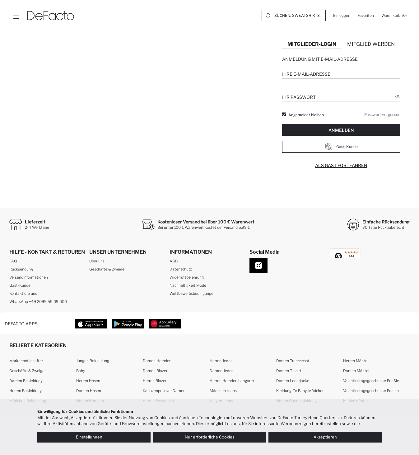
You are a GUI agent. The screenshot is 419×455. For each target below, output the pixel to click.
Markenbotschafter (26, 360)
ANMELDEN (341, 130)
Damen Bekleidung (26, 380)
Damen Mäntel (356, 370)
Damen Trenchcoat (293, 360)
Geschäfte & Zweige (106, 269)
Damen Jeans (221, 370)
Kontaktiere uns (23, 293)
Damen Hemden (157, 360)
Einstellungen (94, 436)
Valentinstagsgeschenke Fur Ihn (371, 390)
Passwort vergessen (382, 114)
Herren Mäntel (355, 360)
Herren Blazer (154, 380)
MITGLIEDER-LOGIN (311, 44)
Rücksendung (21, 269)
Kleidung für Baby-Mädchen (300, 390)
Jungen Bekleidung (92, 360)
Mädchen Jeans (223, 390)
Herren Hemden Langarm (232, 380)
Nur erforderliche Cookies (210, 436)
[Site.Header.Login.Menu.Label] (16, 15)
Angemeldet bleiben (306, 115)
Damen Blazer (155, 370)
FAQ (13, 261)
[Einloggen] (341, 15)
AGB (174, 261)
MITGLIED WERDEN (371, 44)
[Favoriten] (366, 15)
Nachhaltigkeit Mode (188, 285)
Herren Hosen (88, 380)
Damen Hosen (88, 390)
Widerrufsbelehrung (187, 277)
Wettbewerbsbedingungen (193, 293)
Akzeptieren (325, 436)
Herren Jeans (221, 360)
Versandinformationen (28, 277)
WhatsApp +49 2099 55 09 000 (38, 301)
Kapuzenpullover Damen (164, 390)
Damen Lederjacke (292, 380)
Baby (80, 370)
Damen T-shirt (288, 370)
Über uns (97, 261)
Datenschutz (181, 269)
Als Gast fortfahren (341, 165)
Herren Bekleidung (25, 390)
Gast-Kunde (341, 147)
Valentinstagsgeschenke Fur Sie (371, 380)
